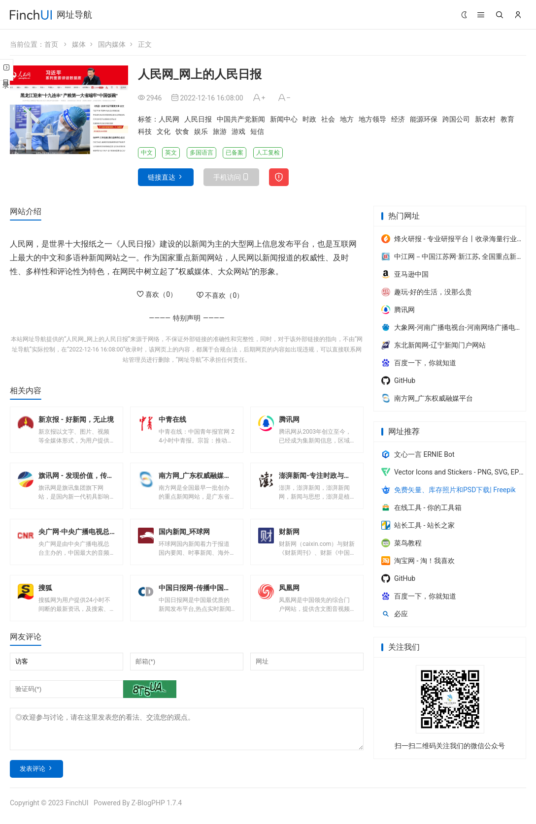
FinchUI (77, 809)
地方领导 (372, 119)
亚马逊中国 (405, 274)
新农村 (485, 119)
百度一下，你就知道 (418, 363)
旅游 (220, 131)
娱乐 (201, 131)
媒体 (79, 44)
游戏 (238, 131)
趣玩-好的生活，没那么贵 (426, 292)
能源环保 (423, 119)
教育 (507, 119)
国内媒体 (112, 44)
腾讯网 (398, 310)
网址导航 (74, 14)
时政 (309, 119)
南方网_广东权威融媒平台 (427, 398)
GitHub (398, 380)
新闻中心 (284, 119)
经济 (398, 119)
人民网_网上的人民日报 (97, 339)
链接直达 (161, 177)
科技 (145, 131)
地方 (347, 119)
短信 (257, 131)
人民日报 (198, 119)
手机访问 (227, 177)
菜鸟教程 (401, 543)
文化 (163, 131)
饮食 (182, 131)
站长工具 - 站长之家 (418, 525)
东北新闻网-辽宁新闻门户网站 (433, 345)
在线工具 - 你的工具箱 (421, 507)
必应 (394, 614)
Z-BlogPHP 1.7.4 (157, 809)
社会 (328, 119)
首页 (51, 44)
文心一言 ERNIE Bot (418, 454)
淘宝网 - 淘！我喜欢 (418, 561)
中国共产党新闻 (241, 119)
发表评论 (32, 774)
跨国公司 (456, 119)
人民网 (169, 119)
